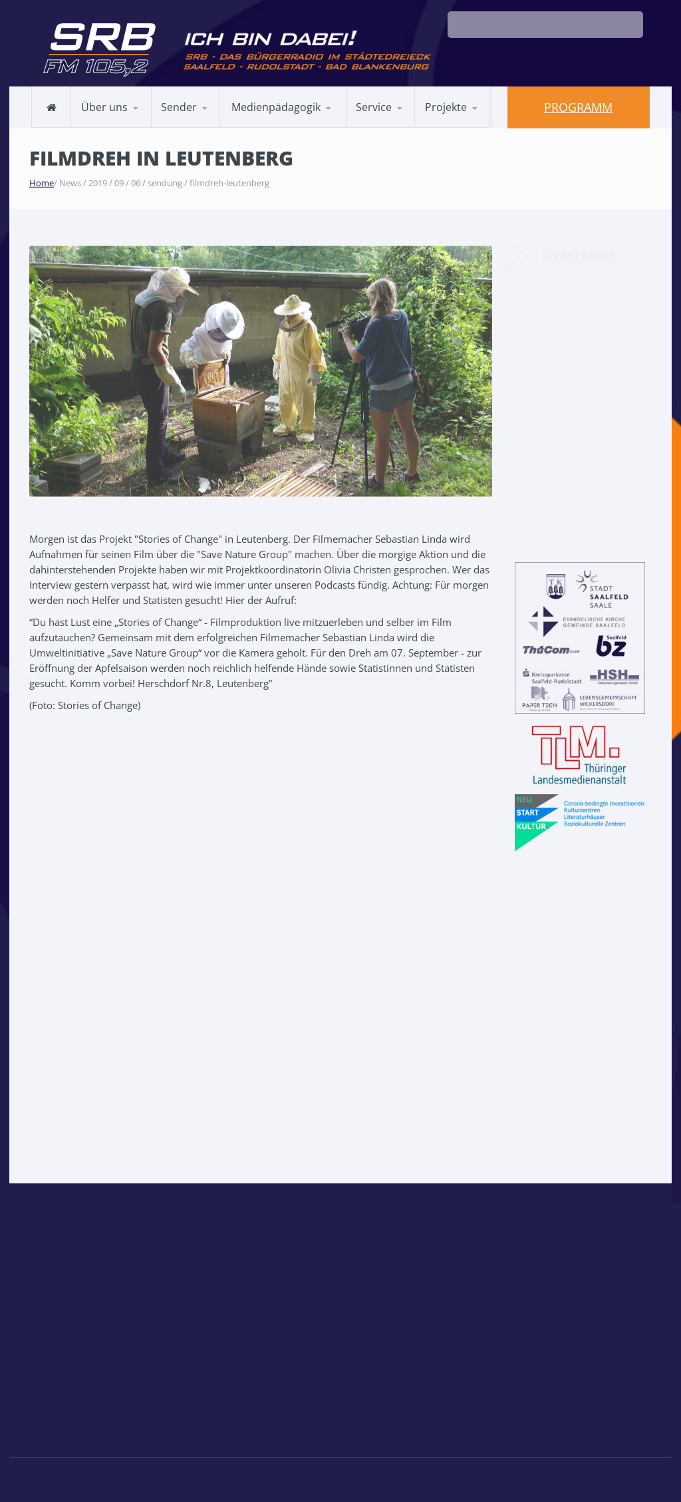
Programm (578, 107)
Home (41, 182)
